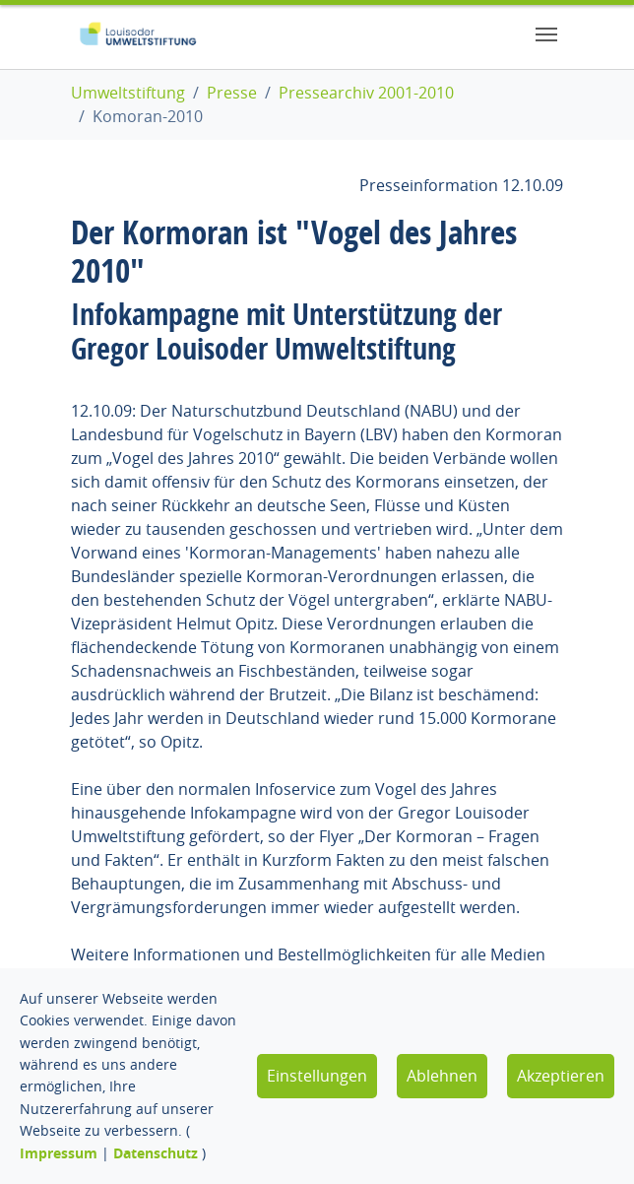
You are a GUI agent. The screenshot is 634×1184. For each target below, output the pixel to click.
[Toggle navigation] (546, 34)
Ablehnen (442, 1075)
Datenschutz (155, 1153)
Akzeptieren (560, 1075)
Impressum (58, 1153)
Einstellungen (317, 1075)
